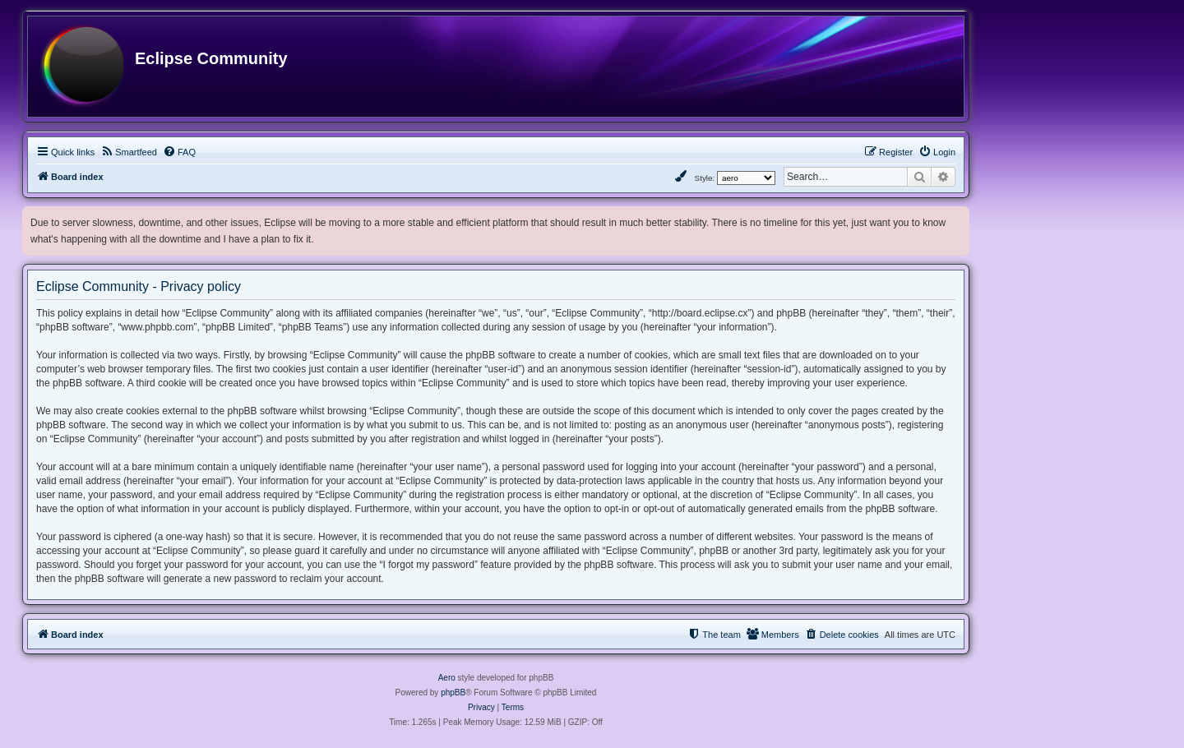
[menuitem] (128, 152)
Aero (447, 677)
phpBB (453, 692)
